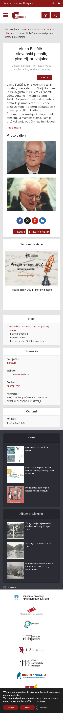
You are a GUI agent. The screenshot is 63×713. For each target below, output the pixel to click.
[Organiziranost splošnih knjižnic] (31, 611)
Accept (11, 707)
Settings (44, 707)
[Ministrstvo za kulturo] (31, 598)
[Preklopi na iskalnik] (55, 15)
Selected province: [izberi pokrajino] (18, 3)
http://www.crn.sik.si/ (18, 374)
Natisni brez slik (39, 232)
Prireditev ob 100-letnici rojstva (27, 341)
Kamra (12, 587)
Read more (14, 128)
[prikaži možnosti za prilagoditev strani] (53, 3)
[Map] (45, 15)
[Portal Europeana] (31, 625)
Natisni (19, 232)
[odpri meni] (5, 15)
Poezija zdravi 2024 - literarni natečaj (31, 290)
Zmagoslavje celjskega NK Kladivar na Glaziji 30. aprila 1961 (38, 526)
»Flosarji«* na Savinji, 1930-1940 (38, 545)
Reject (27, 707)
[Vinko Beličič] (31, 157)
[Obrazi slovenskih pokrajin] (31, 663)
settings (40, 701)
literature (11, 363)
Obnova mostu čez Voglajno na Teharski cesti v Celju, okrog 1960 (39, 567)
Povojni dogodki (19, 334)
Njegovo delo (17, 337)
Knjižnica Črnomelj (40, 69)
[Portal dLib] (31, 638)
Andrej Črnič (13, 386)
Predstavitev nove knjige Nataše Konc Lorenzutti (37, 489)
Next (45, 77)
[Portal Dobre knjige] (31, 676)
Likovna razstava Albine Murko (36, 449)
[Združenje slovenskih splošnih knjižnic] (31, 651)
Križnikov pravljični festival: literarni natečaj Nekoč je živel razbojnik (39, 471)
